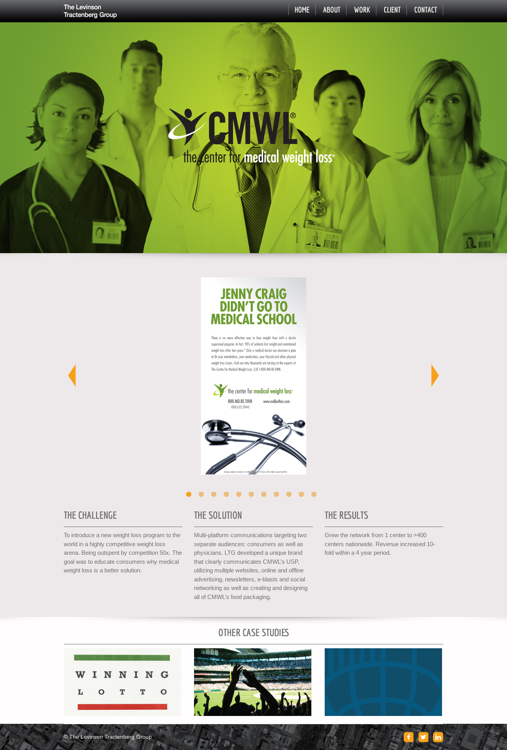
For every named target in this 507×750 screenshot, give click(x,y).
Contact (425, 9)
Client (392, 9)
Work (362, 9)
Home (302, 9)
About (331, 9)
